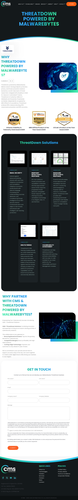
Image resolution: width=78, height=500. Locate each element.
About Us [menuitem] (42, 469)
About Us (20, 4)
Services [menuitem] (41, 476)
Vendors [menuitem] (41, 474)
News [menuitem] (40, 480)
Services (43, 4)
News (55, 4)
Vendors (37, 4)
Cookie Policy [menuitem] (62, 469)
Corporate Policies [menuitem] (64, 476)
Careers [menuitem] (41, 478)
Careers (50, 4)
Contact (61, 4)
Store (71, 4)
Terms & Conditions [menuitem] (64, 474)
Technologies (29, 4)
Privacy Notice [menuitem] (62, 472)
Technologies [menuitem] (43, 472)
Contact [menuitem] (41, 482)
